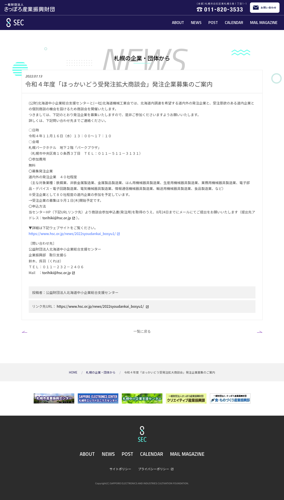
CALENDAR (234, 22)
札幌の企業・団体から (101, 372)
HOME (73, 372)
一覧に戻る (142, 331)
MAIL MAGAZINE (264, 22)
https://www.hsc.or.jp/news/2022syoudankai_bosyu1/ (72, 233)
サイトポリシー (120, 469)
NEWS (196, 22)
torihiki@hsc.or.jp (57, 217)
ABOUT (178, 22)
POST (213, 22)
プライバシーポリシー (154, 469)
